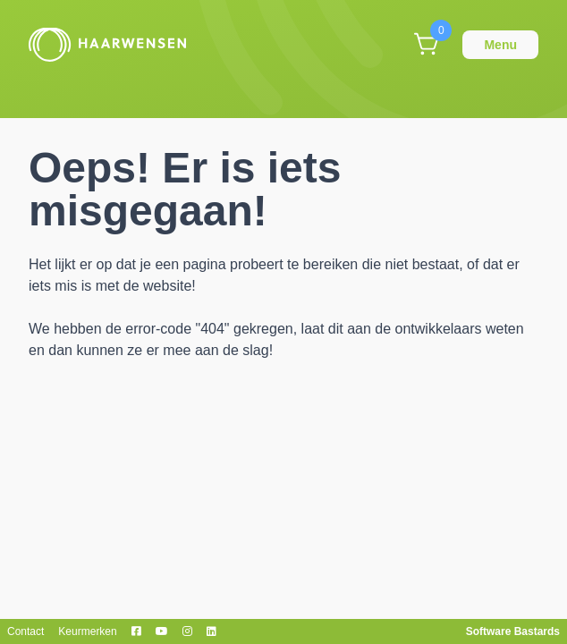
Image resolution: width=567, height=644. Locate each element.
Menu (500, 45)
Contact (25, 631)
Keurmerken (87, 631)
